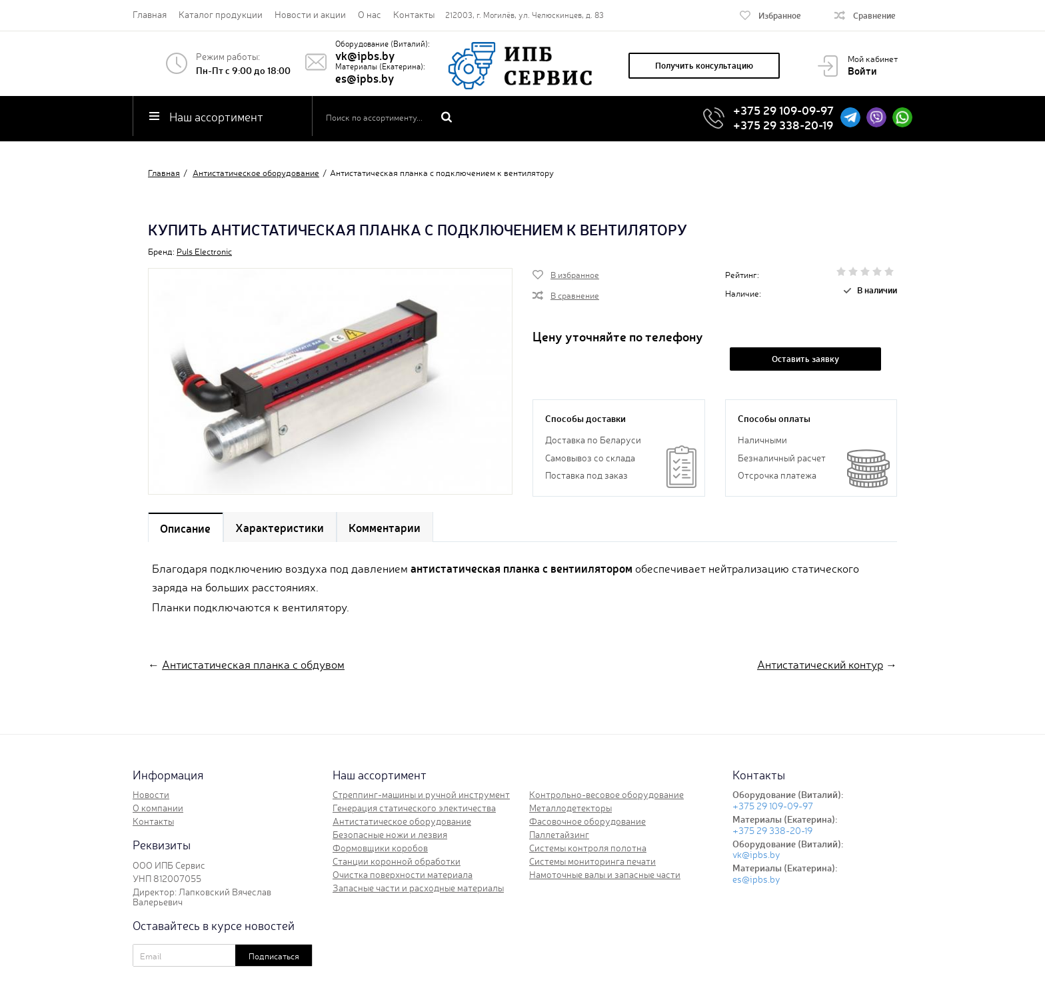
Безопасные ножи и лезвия (390, 835)
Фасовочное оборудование (587, 821)
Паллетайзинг (559, 835)
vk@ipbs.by (365, 55)
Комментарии (387, 529)
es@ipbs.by (364, 77)
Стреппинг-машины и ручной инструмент (421, 795)
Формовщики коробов (380, 848)
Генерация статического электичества (414, 808)
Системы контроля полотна (587, 848)
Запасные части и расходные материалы (418, 888)
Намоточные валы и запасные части (604, 875)
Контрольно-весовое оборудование (606, 795)
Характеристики (281, 529)
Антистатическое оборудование (402, 821)
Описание (186, 529)
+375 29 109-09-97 (783, 109)
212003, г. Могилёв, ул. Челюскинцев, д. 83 (524, 14)
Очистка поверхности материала (403, 875)
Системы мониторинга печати (592, 861)
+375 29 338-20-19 (783, 123)
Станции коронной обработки (397, 861)
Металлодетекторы (570, 808)
